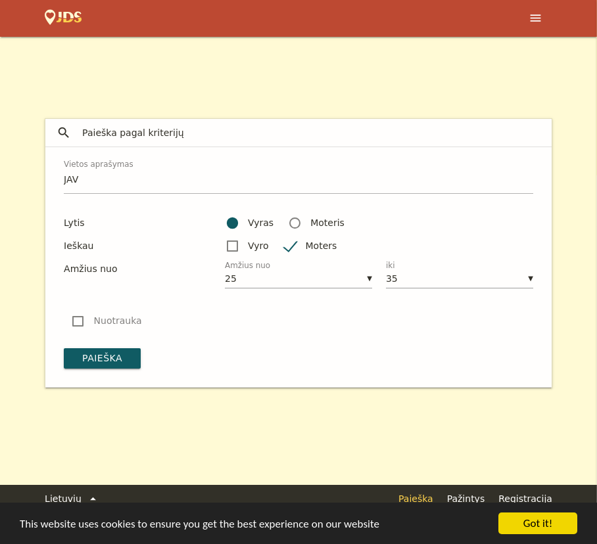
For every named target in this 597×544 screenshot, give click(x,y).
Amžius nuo (247, 265)
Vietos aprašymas (98, 164)
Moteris (327, 222)
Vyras (261, 222)
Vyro (258, 245)
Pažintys (466, 498)
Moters (321, 245)
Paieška (102, 358)
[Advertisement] (298, 72)
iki (390, 265)
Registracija (525, 498)
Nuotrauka (118, 320)
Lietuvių (72, 499)
